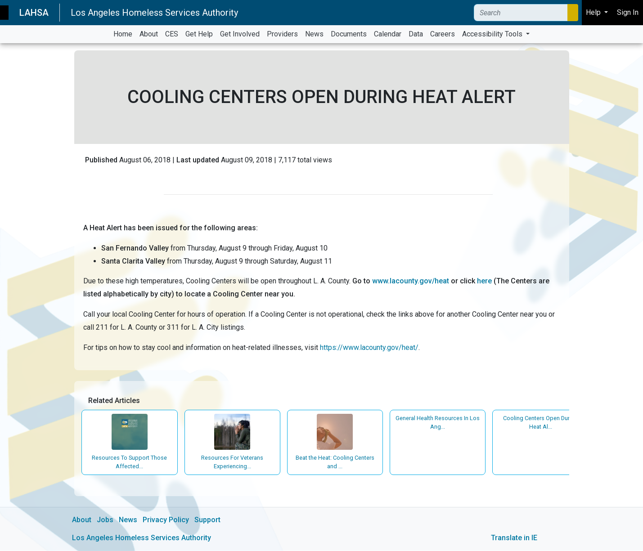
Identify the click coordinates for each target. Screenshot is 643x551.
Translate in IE (514, 538)
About (81, 520)
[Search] (521, 12)
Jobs (105, 520)
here (484, 281)
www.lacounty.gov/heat (411, 281)
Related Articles (114, 400)
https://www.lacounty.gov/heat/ (369, 347)
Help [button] (594, 12)
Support (207, 520)
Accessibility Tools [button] (493, 34)
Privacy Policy (166, 520)
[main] (321, 297)
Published (101, 160)
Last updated (197, 160)
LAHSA (34, 12)
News (128, 520)
